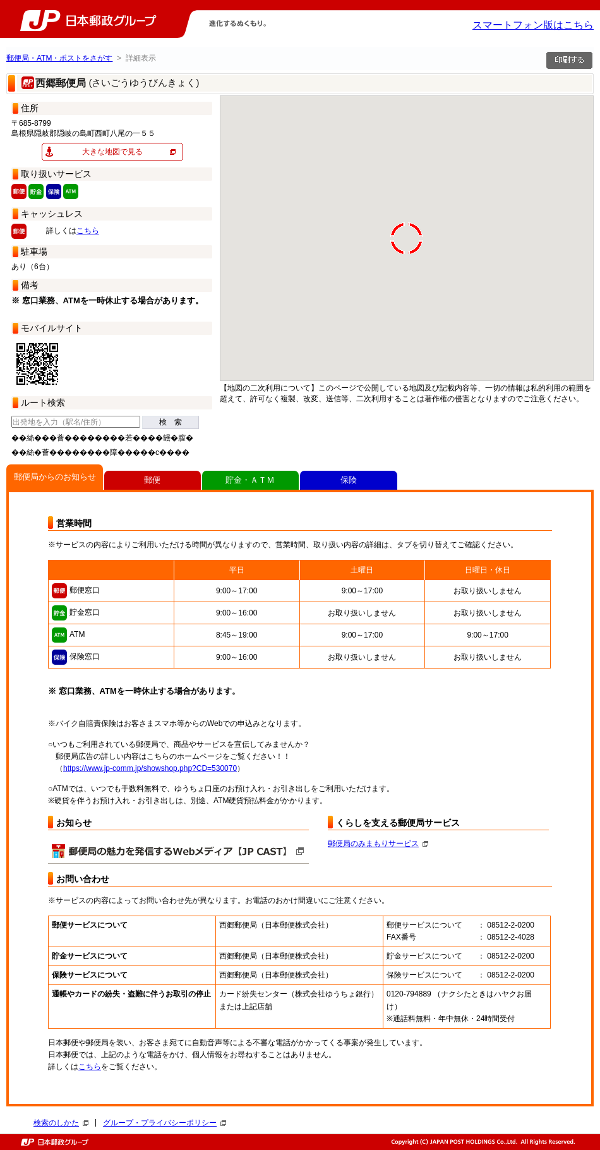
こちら (87, 230)
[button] (259, 139)
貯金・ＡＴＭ (250, 480)
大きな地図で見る (112, 151)
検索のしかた (60, 1122)
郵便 (152, 480)
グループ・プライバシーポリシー (164, 1122)
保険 (348, 480)
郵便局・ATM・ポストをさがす (59, 58)
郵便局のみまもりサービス (378, 843)
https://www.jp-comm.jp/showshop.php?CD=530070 (150, 768)
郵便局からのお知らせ (55, 476)
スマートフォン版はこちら (533, 25)
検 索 (170, 422)
